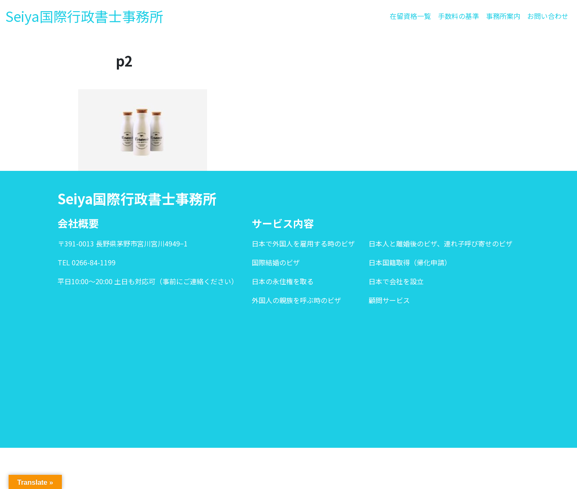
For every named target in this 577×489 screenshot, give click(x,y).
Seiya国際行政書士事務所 (84, 16)
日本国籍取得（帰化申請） (410, 262)
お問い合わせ (547, 16)
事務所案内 (503, 16)
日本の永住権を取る (283, 281)
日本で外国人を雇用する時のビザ (303, 243)
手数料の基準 (458, 16)
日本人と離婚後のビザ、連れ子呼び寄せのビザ (441, 243)
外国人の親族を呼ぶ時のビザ (296, 300)
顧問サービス (389, 300)
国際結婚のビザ (276, 262)
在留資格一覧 (410, 16)
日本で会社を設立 (396, 281)
